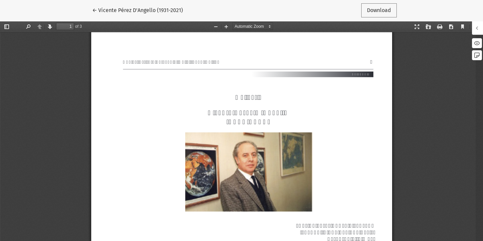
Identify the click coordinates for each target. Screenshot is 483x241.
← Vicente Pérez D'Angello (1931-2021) (137, 9)
